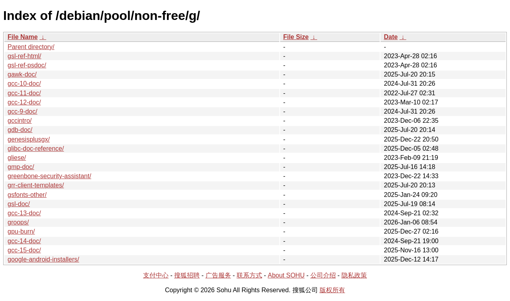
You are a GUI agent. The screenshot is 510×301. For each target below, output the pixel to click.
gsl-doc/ (19, 204)
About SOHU (286, 275)
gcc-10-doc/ (24, 83)
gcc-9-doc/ (22, 111)
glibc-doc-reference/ (36, 148)
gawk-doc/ (22, 74)
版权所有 (332, 290)
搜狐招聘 (187, 275)
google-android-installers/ (43, 259)
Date (391, 36)
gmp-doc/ (21, 166)
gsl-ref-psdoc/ (27, 65)
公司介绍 (323, 275)
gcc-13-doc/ (24, 213)
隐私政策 (354, 275)
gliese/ (17, 157)
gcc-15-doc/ (24, 250)
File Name (23, 36)
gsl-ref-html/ (24, 56)
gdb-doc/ (20, 129)
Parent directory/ (31, 46)
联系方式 (249, 275)
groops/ (18, 222)
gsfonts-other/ (27, 194)
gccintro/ (19, 120)
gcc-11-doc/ (24, 93)
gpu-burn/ (21, 231)
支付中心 (156, 275)
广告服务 (218, 275)
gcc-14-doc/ (24, 241)
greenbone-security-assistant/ (49, 176)
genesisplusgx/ (29, 139)
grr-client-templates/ (36, 185)
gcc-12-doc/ (24, 102)
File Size (296, 36)
